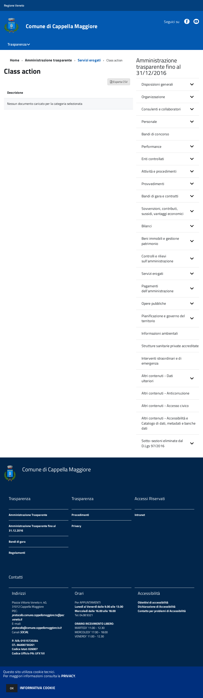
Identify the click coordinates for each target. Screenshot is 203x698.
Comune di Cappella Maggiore (62, 26)
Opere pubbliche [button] (154, 303)
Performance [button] (152, 146)
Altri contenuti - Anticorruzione (166, 393)
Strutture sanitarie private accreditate (170, 346)
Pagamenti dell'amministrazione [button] (158, 288)
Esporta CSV (118, 82)
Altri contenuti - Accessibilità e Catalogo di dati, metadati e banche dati (168, 423)
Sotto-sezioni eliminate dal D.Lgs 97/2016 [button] (162, 443)
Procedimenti (80, 515)
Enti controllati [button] (153, 158)
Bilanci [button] (147, 226)
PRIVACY (68, 676)
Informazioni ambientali (160, 333)
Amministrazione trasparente (48, 60)
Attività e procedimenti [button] (159, 171)
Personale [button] (149, 121)
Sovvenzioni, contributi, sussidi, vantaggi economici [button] (163, 211)
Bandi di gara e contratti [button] (160, 196)
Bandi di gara (17, 541)
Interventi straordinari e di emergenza (161, 361)
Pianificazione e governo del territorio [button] (163, 318)
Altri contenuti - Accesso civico (165, 405)
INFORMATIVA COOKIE (37, 687)
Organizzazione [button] (153, 96)
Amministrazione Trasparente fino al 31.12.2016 (32, 528)
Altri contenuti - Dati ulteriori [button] (157, 378)
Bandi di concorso (155, 134)
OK (12, 688)
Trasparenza (17, 44)
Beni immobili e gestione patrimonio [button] (160, 241)
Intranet (140, 515)
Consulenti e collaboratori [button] (161, 109)
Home (14, 60)
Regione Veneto (14, 5)
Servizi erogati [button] (152, 273)
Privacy (76, 526)
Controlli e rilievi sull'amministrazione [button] (157, 258)
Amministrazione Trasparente (28, 515)
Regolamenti (17, 552)
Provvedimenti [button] (153, 183)
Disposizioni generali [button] (157, 84)
